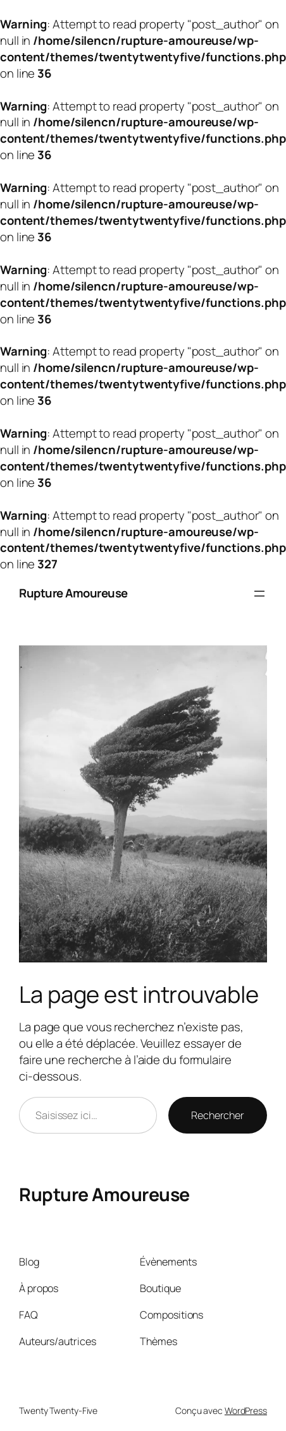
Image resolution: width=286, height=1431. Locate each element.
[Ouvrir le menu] (259, 593)
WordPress (246, 1410)
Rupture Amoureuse (73, 593)
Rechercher (217, 1115)
